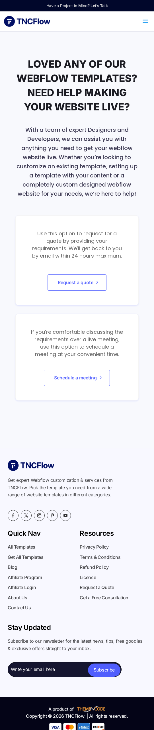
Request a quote (75, 282)
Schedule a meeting (75, 378)
